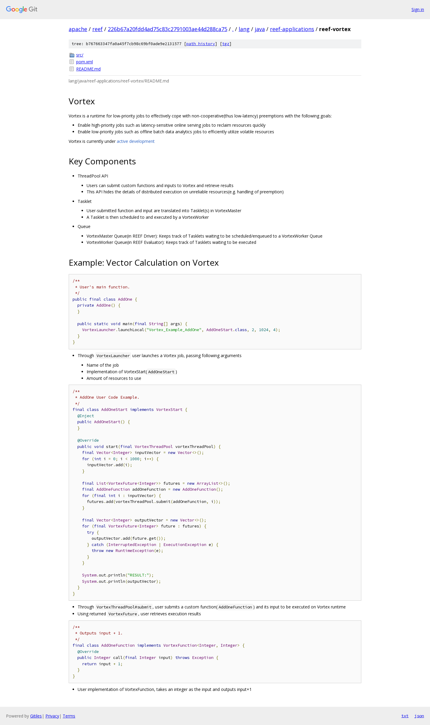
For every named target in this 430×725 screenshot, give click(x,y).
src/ (79, 55)
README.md (88, 69)
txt (404, 715)
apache (78, 29)
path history (200, 43)
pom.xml (84, 62)
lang (244, 29)
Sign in (417, 9)
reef (97, 29)
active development (136, 141)
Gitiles (36, 716)
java (260, 29)
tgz (225, 43)
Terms (69, 716)
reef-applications (292, 29)
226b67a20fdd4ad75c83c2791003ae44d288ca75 (167, 29)
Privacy (52, 716)
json (419, 715)
